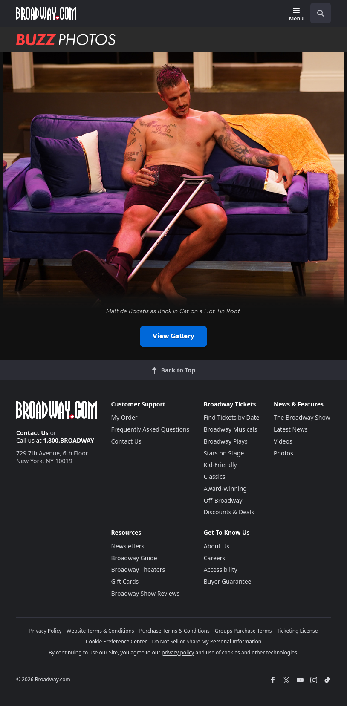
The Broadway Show (302, 417)
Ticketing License (297, 630)
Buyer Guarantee (228, 581)
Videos (283, 441)
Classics (215, 477)
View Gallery (173, 336)
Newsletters (127, 546)
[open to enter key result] (320, 13)
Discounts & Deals (229, 512)
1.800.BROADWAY (68, 440)
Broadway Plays (226, 441)
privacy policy (178, 652)
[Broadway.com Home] (46, 13)
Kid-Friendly (220, 465)
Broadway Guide (134, 558)
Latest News (291, 429)
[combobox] (317, 13)
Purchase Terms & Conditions (174, 630)
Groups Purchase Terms (243, 630)
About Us (216, 546)
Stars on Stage (224, 453)
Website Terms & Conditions (100, 630)
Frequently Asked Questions (150, 429)
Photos (283, 453)
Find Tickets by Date (232, 417)
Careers (214, 558)
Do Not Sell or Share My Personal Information (206, 641)
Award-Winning (225, 488)
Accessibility (220, 569)
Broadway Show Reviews (145, 593)
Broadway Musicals (230, 429)
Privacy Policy (45, 630)
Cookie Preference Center (116, 641)
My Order (124, 417)
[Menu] (296, 15)
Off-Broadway (223, 500)
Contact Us (32, 433)
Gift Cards (125, 581)
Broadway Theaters (138, 569)
